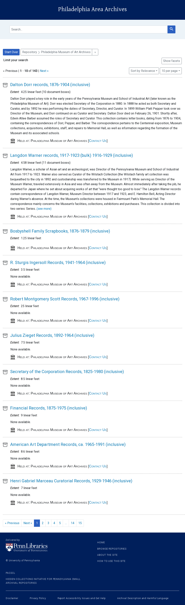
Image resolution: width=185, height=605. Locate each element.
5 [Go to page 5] (60, 523)
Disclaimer (12, 598)
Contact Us (98, 141)
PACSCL (10, 573)
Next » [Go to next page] (27, 523)
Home (101, 542)
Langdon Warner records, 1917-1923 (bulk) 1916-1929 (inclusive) (71, 155)
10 (170, 70)
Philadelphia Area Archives (92, 9)
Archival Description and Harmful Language (142, 598)
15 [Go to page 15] (80, 523)
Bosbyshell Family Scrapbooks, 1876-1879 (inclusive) (60, 231)
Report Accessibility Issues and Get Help (82, 598)
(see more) (44, 208)
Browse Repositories (111, 548)
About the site (107, 555)
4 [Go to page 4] (54, 523)
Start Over (11, 52)
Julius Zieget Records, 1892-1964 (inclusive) (52, 335)
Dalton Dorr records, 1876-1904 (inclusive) (50, 84)
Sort (143, 71)
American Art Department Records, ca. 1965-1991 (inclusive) (68, 444)
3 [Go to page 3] (48, 523)
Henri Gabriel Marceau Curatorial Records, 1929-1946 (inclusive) (71, 480)
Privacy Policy (38, 598)
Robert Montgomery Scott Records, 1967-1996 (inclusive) (65, 299)
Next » (44, 71)
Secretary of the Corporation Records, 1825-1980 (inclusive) (67, 371)
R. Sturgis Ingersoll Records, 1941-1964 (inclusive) (58, 262)
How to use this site (111, 561)
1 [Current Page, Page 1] (37, 523)
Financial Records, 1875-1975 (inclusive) (48, 408)
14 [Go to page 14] (72, 523)
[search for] (89, 29)
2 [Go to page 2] (43, 523)
